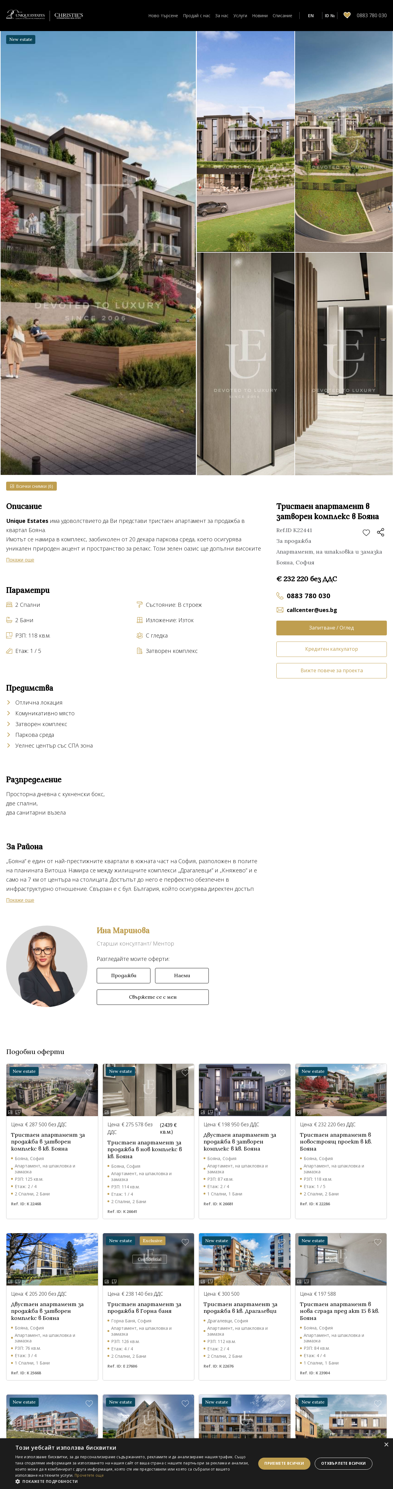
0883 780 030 (308, 595)
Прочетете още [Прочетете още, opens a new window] (89, 1475)
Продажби (123, 975)
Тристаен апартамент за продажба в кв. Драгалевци (241, 1308)
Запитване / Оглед (331, 627)
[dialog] (196, 1463)
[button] (132, 1481)
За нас (221, 15)
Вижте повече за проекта (332, 670)
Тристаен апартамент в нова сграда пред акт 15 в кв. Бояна (339, 1311)
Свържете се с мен (153, 997)
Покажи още (20, 560)
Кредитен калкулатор (331, 649)
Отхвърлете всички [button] (343, 1463)
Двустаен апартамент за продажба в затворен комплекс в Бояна (47, 1311)
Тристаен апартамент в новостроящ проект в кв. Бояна (336, 1142)
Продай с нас (196, 15)
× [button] (386, 1445)
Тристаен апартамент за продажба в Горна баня (144, 1308)
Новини (260, 15)
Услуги (240, 15)
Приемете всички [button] (284, 1463)
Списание (282, 15)
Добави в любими (366, 533)
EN (311, 15)
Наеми (182, 975)
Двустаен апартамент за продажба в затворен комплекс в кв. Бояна (240, 1142)
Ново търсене (163, 15)
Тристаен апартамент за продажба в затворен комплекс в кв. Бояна (48, 1142)
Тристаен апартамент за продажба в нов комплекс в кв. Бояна (144, 1149)
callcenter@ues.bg (312, 610)
